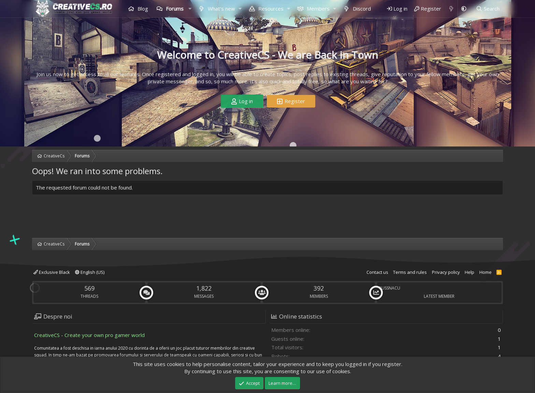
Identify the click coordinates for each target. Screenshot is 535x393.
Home (485, 272)
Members (317, 8)
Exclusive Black (51, 272)
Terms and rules (410, 272)
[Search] (488, 8)
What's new (220, 8)
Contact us (377, 272)
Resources (270, 8)
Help (469, 272)
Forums (174, 8)
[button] (189, 8)
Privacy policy (446, 272)
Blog (142, 8)
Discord (361, 8)
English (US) (89, 272)
